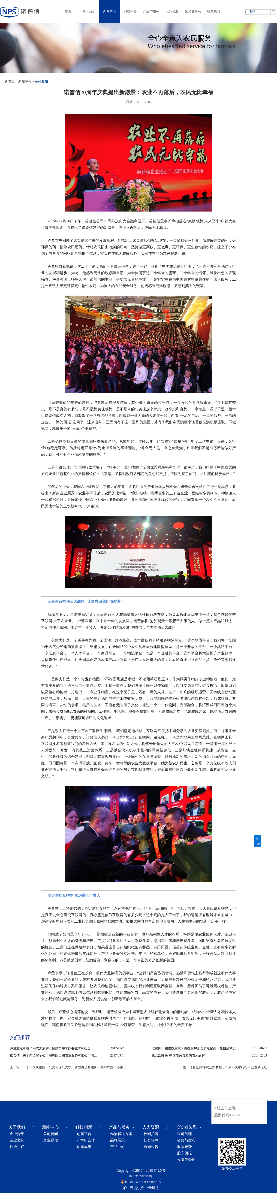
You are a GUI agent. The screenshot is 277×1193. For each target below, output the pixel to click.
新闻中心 (24, 81)
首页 (68, 11)
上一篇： (66, 1067)
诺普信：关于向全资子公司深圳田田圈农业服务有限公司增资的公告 (55, 1055)
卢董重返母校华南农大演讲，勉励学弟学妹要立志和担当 (50, 1048)
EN (252, 11)
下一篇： (222, 1067)
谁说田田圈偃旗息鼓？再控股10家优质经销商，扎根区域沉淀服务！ (197, 1048)
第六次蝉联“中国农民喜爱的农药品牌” (179, 1055)
